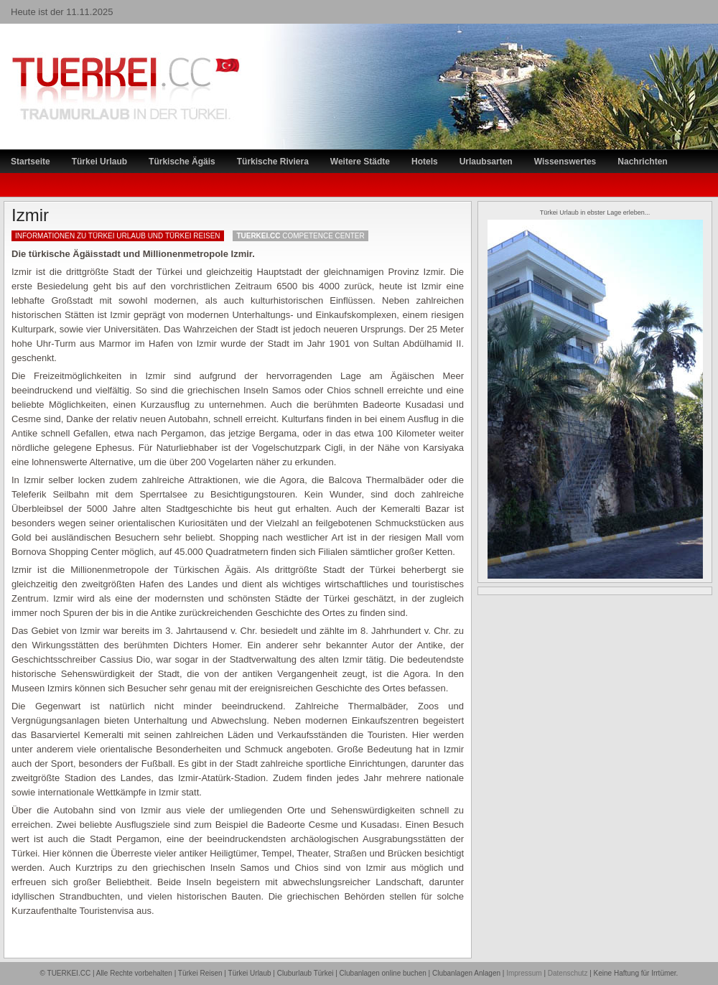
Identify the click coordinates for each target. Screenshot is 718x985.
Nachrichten (642, 162)
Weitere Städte (360, 162)
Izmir (30, 215)
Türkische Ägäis (182, 162)
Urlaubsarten (486, 162)
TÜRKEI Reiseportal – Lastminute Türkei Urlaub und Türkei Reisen (111, 61)
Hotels (424, 162)
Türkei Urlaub (99, 162)
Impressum (523, 973)
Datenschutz (568, 973)
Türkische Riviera (273, 162)
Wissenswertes (565, 162)
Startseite (30, 162)
